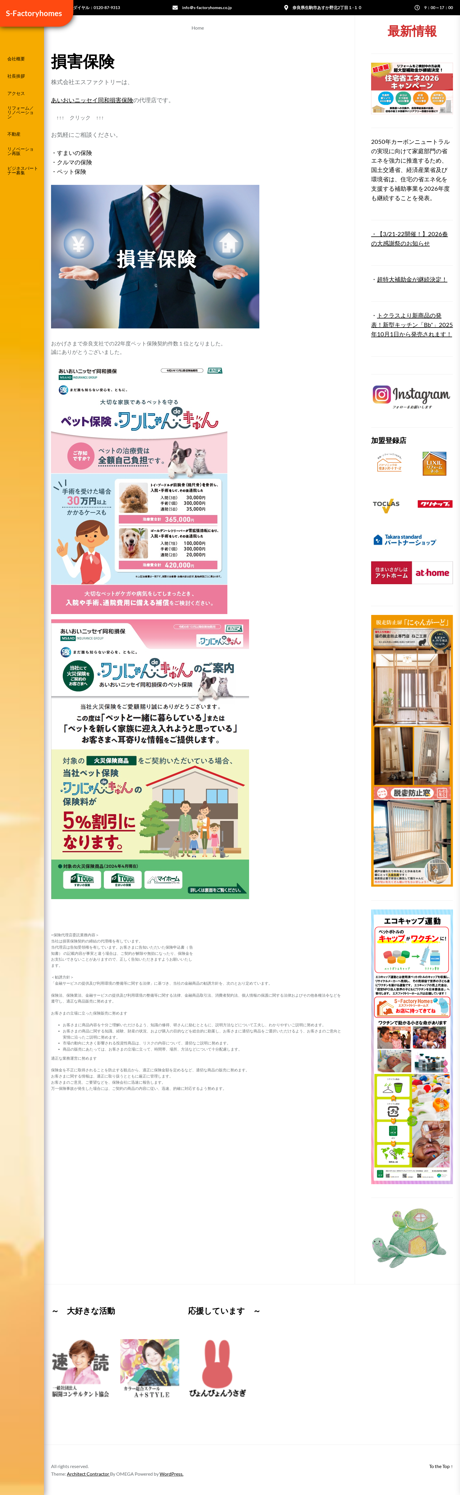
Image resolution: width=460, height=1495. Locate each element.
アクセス (16, 93)
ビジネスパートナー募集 (22, 170)
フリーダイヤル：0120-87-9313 (90, 7)
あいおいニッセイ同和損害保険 (92, 99)
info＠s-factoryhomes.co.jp (207, 7)
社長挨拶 (16, 76)
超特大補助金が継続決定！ (412, 279)
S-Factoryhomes (32, 13)
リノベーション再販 (20, 151)
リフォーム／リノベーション (20, 112)
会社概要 (16, 59)
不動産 (14, 134)
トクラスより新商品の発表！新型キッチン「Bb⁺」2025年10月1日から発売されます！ (412, 324)
